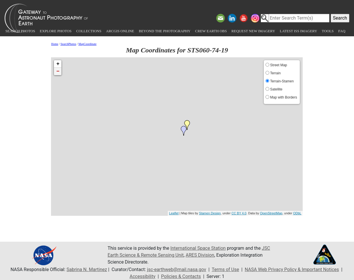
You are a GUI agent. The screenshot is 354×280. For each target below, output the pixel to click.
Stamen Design (210, 213)
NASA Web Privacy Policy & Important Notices (292, 269)
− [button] (58, 71)
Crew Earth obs (211, 31)
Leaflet (174, 213)
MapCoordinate (87, 44)
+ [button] (58, 63)
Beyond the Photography (164, 31)
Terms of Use (225, 269)
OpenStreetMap (271, 213)
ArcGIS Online (120, 31)
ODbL (297, 213)
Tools (328, 31)
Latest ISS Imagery (298, 31)
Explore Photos (55, 31)
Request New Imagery (253, 31)
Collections (88, 31)
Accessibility (142, 276)
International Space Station (198, 248)
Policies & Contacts (181, 276)
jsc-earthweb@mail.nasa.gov (176, 269)
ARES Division (200, 255)
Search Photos (20, 31)
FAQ (341, 31)
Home (54, 44)
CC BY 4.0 (238, 213)
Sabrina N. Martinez (87, 269)
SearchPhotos (68, 44)
